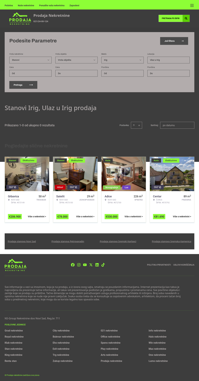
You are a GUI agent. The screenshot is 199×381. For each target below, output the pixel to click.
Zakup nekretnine (63, 360)
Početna (9, 5)
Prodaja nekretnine (111, 360)
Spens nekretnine (110, 342)
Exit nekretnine (61, 348)
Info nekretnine (157, 330)
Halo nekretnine (158, 336)
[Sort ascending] (134, 125)
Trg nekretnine (61, 354)
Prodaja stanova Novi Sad (22, 241)
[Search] (186, 18)
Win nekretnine (157, 342)
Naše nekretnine (26, 5)
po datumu (169, 125)
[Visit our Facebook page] (73, 264)
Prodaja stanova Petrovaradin (67, 241)
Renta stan (11, 360)
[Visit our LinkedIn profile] (97, 264)
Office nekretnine (110, 336)
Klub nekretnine (13, 342)
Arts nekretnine (109, 354)
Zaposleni (74, 5)
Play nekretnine (109, 348)
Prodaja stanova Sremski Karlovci (118, 241)
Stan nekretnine (14, 348)
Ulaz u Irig (155, 59)
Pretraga (23, 84)
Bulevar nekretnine (63, 336)
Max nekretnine (157, 348)
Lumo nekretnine (158, 360)
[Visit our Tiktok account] (103, 264)
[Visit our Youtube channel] (85, 264)
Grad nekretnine (14, 330)
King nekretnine (13, 354)
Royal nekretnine (14, 336)
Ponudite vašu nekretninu (52, 5)
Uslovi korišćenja (183, 264)
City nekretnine (61, 330)
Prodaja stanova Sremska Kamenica (171, 241)
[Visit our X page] (91, 264)
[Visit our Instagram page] (79, 264)
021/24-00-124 (40, 21)
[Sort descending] (139, 125)
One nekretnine (157, 354)
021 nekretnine (109, 330)
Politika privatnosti (159, 264)
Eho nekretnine (61, 342)
